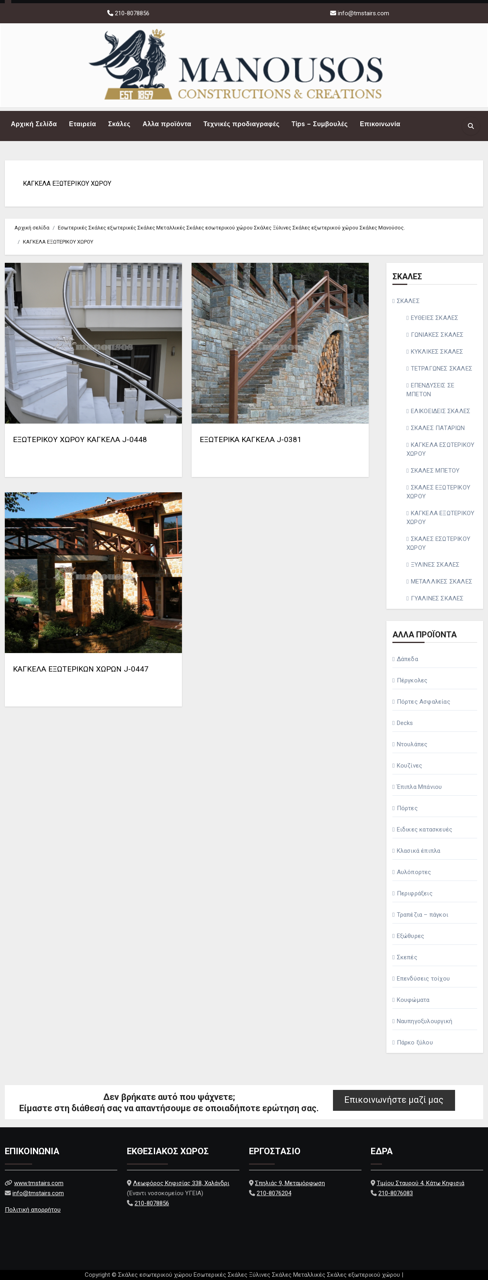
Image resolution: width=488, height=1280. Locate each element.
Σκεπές (407, 957)
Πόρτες (407, 808)
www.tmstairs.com (38, 1183)
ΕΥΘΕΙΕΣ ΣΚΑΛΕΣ (435, 318)
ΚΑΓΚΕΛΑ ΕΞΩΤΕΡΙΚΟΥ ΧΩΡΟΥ (67, 183)
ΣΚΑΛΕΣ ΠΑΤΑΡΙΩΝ (438, 428)
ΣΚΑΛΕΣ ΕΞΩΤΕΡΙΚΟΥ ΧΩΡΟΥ (438, 492)
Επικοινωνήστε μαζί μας (393, 1100)
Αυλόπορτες (414, 872)
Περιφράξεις (415, 893)
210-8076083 (395, 1193)
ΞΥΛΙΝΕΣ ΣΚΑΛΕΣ (435, 564)
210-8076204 (274, 1193)
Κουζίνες (410, 765)
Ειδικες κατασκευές (425, 829)
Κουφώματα (413, 1000)
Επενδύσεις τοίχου (423, 978)
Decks (405, 723)
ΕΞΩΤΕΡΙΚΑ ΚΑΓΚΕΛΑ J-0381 (251, 439)
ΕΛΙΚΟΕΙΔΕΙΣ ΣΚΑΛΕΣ (441, 411)
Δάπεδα (407, 659)
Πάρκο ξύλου (415, 1042)
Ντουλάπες (412, 744)
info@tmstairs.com (363, 13)
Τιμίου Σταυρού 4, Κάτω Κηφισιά (420, 1183)
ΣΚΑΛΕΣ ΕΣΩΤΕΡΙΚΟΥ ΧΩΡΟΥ (438, 543)
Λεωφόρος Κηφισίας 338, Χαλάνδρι (181, 1183)
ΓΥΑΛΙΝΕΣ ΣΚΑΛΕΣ (437, 598)
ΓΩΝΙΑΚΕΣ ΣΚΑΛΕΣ (437, 334)
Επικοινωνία (380, 124)
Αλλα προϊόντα (167, 124)
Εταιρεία (82, 124)
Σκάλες (119, 124)
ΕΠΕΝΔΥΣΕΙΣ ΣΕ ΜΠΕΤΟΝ (430, 390)
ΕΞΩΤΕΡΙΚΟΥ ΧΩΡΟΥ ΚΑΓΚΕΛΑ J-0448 (80, 439)
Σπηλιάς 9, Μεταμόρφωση (290, 1183)
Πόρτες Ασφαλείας (423, 701)
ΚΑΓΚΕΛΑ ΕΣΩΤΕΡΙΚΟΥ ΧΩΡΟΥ (440, 449)
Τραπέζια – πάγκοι (422, 914)
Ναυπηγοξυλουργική (424, 1021)
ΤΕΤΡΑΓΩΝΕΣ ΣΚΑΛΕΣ (441, 368)
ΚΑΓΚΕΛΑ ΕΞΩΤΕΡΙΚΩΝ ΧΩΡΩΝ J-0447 (81, 669)
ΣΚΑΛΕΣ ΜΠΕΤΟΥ (435, 470)
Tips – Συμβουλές (320, 124)
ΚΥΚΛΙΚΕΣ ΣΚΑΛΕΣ (437, 351)
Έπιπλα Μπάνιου (419, 787)
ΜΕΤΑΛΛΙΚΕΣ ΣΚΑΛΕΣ (441, 581)
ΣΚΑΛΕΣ (408, 301)
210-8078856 (131, 13)
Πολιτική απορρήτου (33, 1209)
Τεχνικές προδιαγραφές (241, 124)
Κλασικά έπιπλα (419, 850)
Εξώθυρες (411, 936)
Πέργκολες (412, 680)
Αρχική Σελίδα (34, 124)
